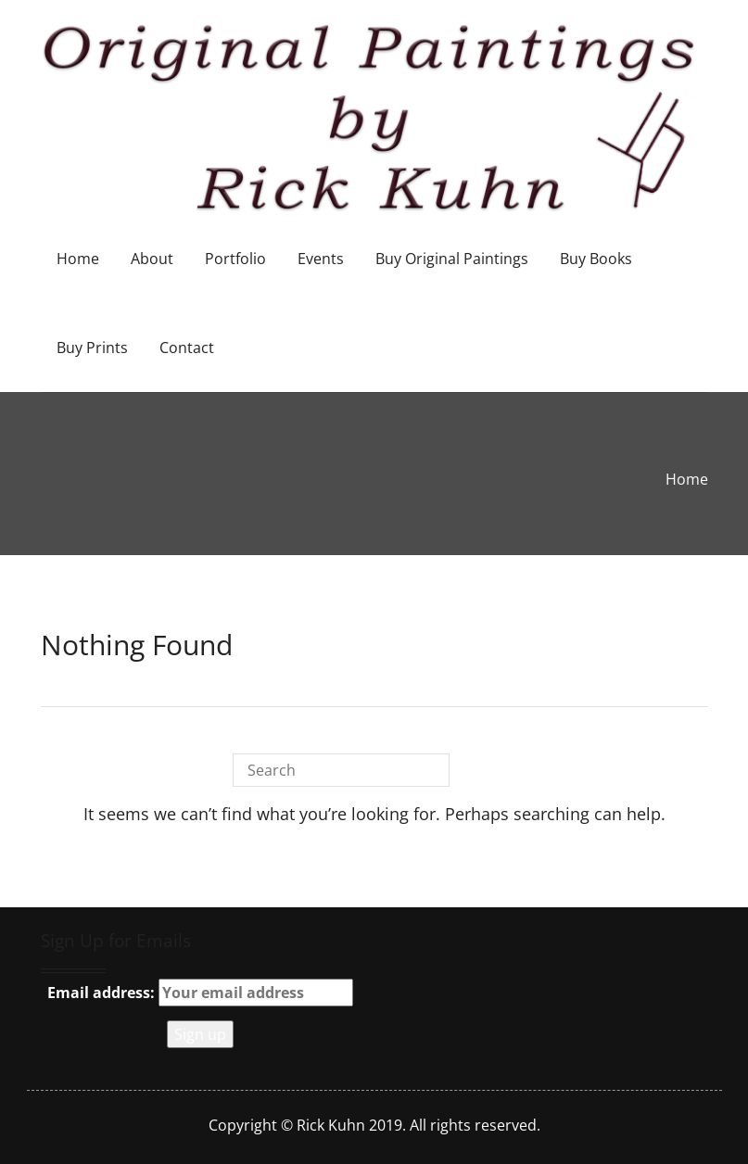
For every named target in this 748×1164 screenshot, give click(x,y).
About (152, 258)
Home (78, 258)
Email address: (200, 992)
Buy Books (596, 258)
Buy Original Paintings (451, 258)
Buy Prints (92, 347)
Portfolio (235, 258)
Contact (186, 347)
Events (321, 258)
